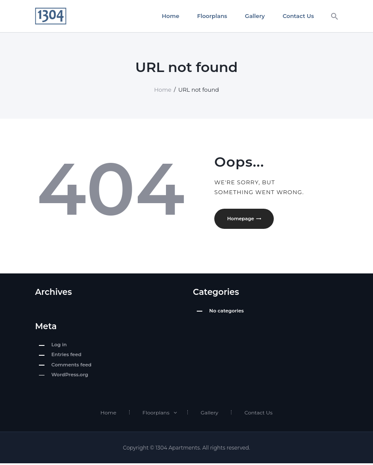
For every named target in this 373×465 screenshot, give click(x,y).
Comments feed (71, 366)
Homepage (241, 219)
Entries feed (66, 356)
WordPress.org (69, 376)
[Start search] (334, 16)
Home (162, 89)
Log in (59, 346)
